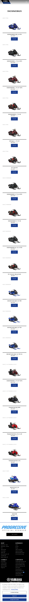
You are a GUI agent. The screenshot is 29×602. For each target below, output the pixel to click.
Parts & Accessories (5, 554)
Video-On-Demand (19, 549)
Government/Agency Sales (20, 564)
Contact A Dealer (4, 563)
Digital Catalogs (4, 557)
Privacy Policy (18, 569)
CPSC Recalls (18, 567)
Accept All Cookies (14, 599)
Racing (17, 547)
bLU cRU (17, 546)
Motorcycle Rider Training (20, 552)
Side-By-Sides (3, 549)
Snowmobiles (3, 551)
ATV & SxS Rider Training (20, 554)
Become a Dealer (4, 566)
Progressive (3, 567)
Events (17, 544)
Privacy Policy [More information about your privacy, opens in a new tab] (14, 589)
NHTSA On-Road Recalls (20, 566)
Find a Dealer (3, 561)
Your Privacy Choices (20, 572)
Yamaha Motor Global (20, 563)
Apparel (3, 552)
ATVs (2, 547)
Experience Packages (19, 551)
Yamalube (3, 555)
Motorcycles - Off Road (5, 546)
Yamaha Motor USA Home (21, 561)
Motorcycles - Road (4, 544)
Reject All (14, 596)
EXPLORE (14, 38)
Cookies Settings (18, 573)
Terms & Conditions (19, 570)
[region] (14, 592)
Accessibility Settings (19, 575)
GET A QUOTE (14, 534)
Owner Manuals (3, 564)
